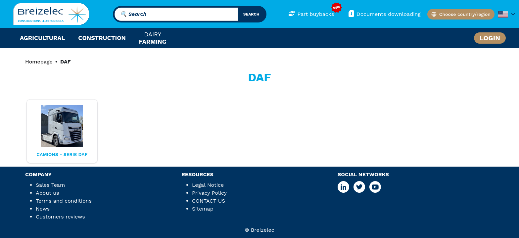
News (43, 209)
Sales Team (50, 185)
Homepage (39, 62)
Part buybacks (311, 13)
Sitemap (202, 209)
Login (490, 38)
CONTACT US (208, 201)
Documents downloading (384, 13)
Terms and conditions (64, 201)
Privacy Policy (209, 193)
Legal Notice (208, 185)
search (251, 14)
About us (47, 193)
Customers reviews (60, 217)
